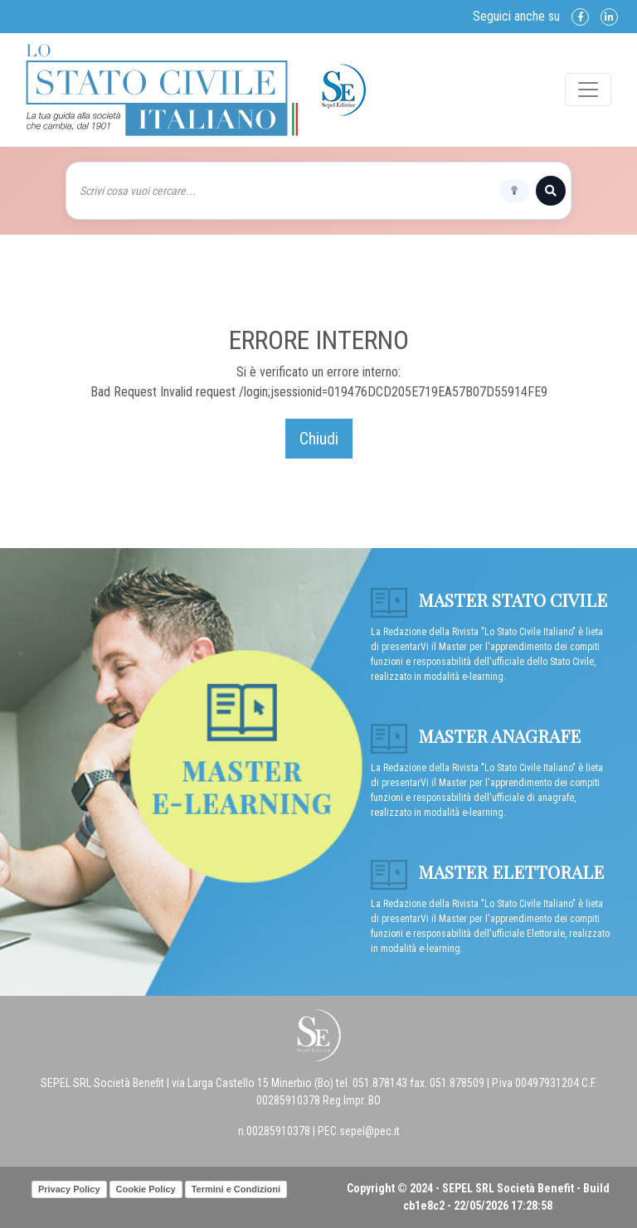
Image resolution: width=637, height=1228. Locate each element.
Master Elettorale (487, 871)
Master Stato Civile (489, 599)
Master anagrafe (476, 735)
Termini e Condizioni (236, 1189)
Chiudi (318, 439)
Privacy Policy (69, 1189)
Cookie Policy (146, 1189)
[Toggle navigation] (588, 89)
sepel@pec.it (369, 1131)
